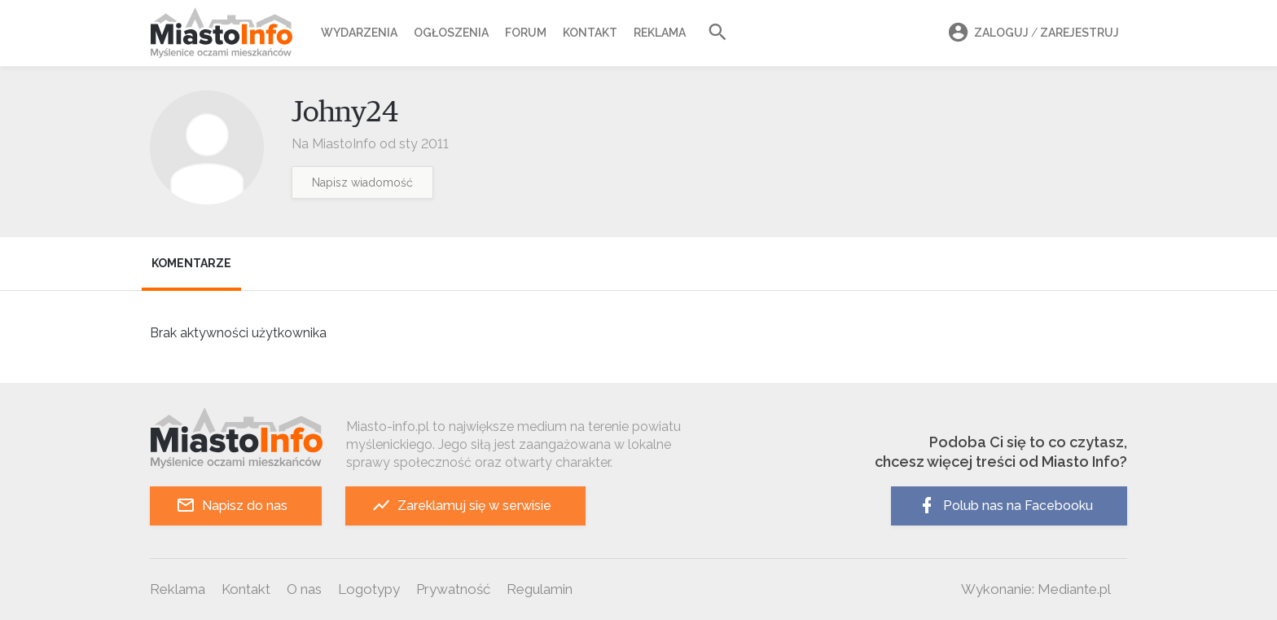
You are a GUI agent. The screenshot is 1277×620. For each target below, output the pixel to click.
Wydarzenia (359, 32)
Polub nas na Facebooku (1005, 505)
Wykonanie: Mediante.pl (1036, 589)
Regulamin (540, 589)
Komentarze (191, 263)
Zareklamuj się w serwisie (461, 505)
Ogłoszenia (451, 32)
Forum (525, 32)
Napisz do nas (231, 505)
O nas (304, 589)
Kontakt (590, 32)
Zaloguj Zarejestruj (1031, 33)
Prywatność (453, 589)
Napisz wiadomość (362, 182)
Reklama (660, 32)
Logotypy (369, 589)
